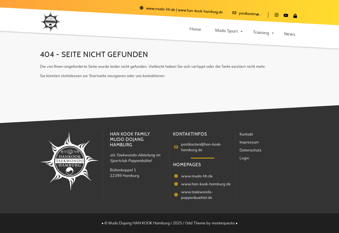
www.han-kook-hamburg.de (200, 11)
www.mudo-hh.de (160, 9)
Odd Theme (195, 223)
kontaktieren (153, 76)
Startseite (97, 76)
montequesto (224, 223)
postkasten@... (250, 13)
